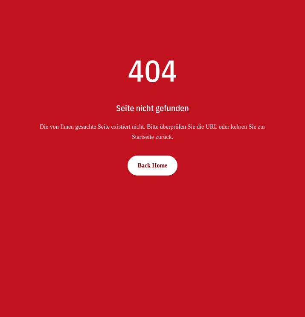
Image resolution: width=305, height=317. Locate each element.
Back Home (153, 165)
